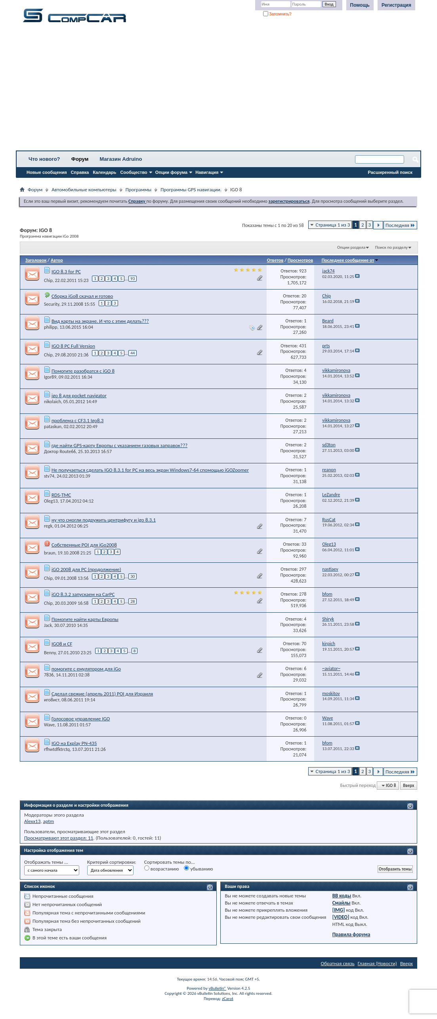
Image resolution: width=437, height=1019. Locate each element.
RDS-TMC (61, 495)
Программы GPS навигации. (190, 189)
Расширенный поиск (390, 172)
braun (49, 553)
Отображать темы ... (46, 862)
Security (51, 304)
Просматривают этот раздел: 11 (58, 838)
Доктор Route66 (60, 451)
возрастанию (161, 868)
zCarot (227, 998)
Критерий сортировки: (111, 862)
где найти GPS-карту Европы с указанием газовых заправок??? (119, 445)
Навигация (206, 172)
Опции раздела (351, 247)
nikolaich (52, 401)
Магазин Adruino (121, 159)
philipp (50, 327)
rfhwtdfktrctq (57, 749)
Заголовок (35, 260)
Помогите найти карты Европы (85, 619)
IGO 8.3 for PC (66, 271)
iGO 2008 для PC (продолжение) (86, 569)
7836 (48, 675)
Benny (49, 652)
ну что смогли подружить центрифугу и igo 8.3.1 (104, 520)
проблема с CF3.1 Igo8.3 (77, 420)
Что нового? (44, 159)
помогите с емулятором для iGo (86, 669)
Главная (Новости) (377, 963)
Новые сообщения (47, 172)
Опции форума (171, 172)
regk (48, 526)
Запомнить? (277, 14)
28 (132, 601)
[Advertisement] (218, 89)
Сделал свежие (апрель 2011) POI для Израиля (102, 694)
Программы (139, 189)
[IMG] (338, 910)
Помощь (360, 5)
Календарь (104, 172)
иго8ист (51, 700)
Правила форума (351, 934)
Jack (48, 625)
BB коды (341, 896)
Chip (48, 280)
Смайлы (341, 903)
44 (132, 353)
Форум (79, 159)
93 (132, 278)
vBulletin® (217, 988)
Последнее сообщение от (350, 260)
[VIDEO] (340, 917)
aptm (48, 821)
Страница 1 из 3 (333, 225)
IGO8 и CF (62, 644)
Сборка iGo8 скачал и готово (82, 296)
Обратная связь (338, 963)
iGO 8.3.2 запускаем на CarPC (83, 594)
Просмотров (300, 260)
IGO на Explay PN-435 (74, 743)
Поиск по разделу (391, 247)
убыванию (198, 868)
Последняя (400, 225)
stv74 (49, 476)
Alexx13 (32, 821)
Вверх (408, 785)
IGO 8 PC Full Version (73, 346)
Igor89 (50, 377)
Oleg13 (50, 501)
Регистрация (396, 5)
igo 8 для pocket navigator (79, 395)
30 (132, 576)
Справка (80, 172)
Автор (57, 260)
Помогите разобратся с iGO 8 (83, 371)
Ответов (275, 260)
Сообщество (133, 172)
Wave (49, 725)
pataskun (52, 426)
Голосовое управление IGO (81, 719)
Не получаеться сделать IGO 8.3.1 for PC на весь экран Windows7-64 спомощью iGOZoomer (150, 470)
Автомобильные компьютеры (84, 189)
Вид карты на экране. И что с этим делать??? (100, 321)
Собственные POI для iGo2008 (84, 545)
